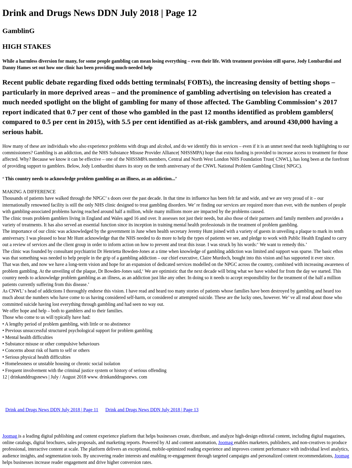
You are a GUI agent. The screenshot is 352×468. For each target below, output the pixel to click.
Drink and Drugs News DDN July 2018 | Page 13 (152, 409)
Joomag (10, 435)
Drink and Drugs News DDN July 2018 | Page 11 (51, 409)
